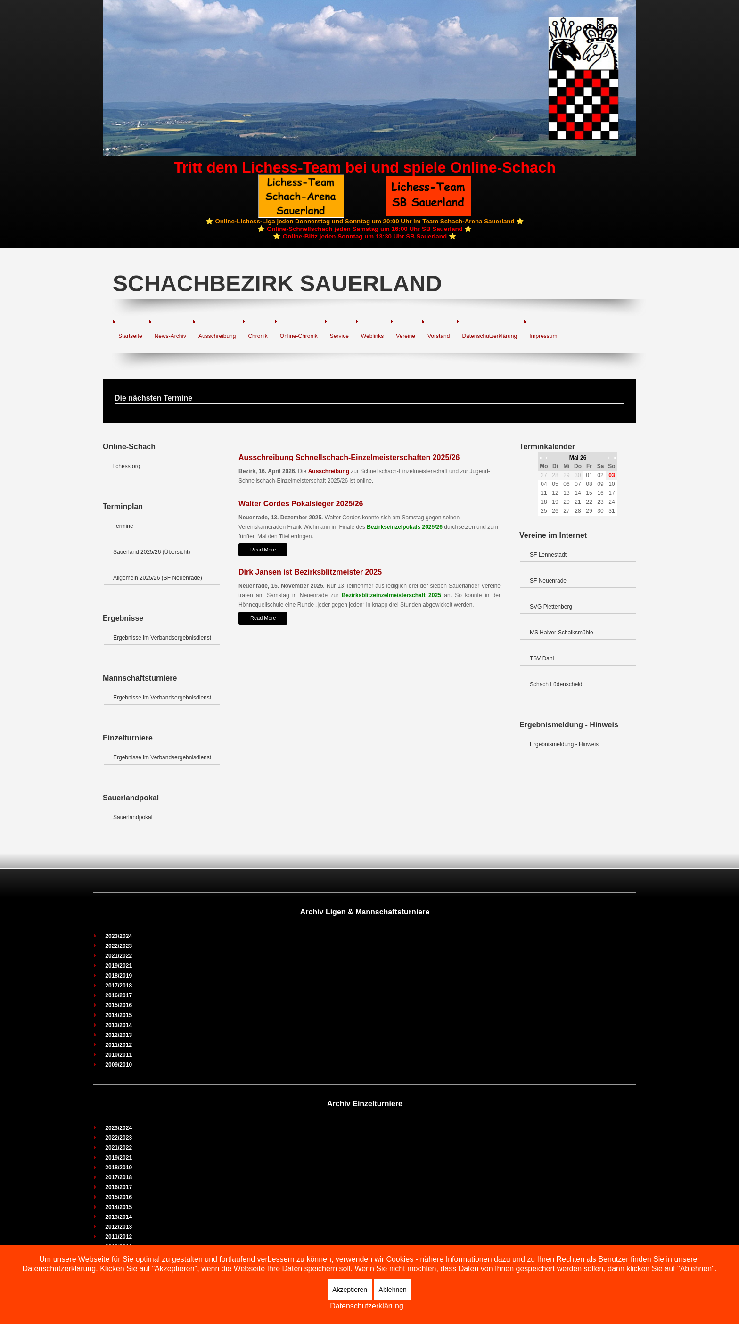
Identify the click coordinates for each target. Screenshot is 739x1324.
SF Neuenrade (548, 580)
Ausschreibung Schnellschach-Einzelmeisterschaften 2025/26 (349, 457)
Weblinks (372, 336)
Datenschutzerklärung (489, 336)
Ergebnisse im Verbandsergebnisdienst (162, 637)
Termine (123, 526)
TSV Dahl (542, 658)
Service (339, 336)
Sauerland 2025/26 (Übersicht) (151, 552)
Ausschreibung (217, 336)
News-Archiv (170, 336)
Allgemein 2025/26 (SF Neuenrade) (157, 578)
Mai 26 (578, 457)
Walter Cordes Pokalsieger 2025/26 (300, 504)
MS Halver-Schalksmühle (561, 632)
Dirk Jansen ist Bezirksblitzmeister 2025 (310, 572)
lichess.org (126, 466)
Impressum (543, 336)
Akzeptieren (349, 1289)
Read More (263, 549)
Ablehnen (393, 1289)
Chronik (257, 336)
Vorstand (438, 336)
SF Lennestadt (548, 554)
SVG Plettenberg (551, 606)
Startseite (130, 336)
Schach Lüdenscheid (556, 684)
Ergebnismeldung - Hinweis (564, 744)
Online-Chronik (299, 336)
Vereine (405, 336)
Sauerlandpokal (132, 817)
